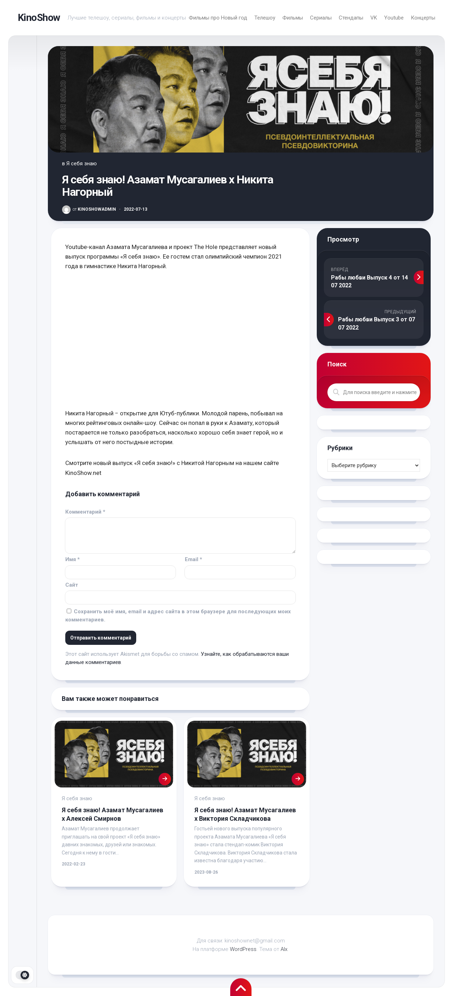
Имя (72, 559)
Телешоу (264, 18)
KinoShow (39, 17)
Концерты (423, 18)
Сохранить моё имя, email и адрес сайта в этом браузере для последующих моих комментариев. (178, 615)
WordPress (243, 949)
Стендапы (351, 18)
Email (193, 559)
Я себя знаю (81, 163)
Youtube (394, 18)
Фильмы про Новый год (218, 18)
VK (373, 18)
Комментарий (85, 512)
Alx (284, 949)
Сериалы (321, 18)
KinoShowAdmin (94, 209)
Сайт (71, 585)
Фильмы (292, 18)
